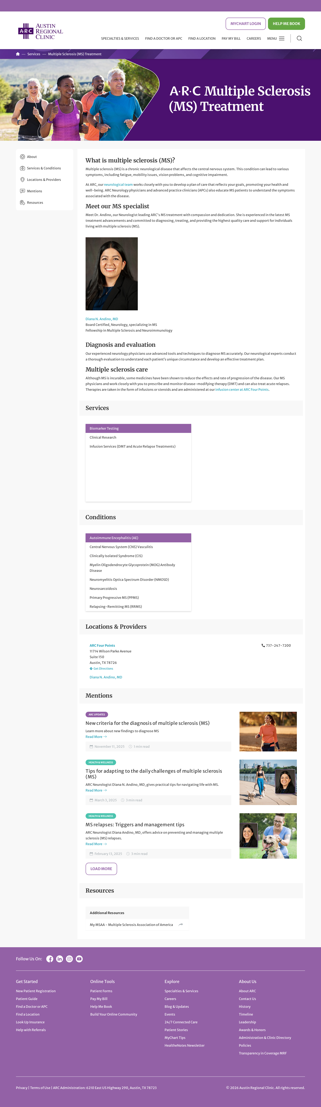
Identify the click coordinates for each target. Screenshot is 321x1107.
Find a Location (202, 38)
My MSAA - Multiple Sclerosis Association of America (131, 925)
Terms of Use (40, 1088)
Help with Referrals (31, 1030)
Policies (245, 1045)
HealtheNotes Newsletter (185, 1045)
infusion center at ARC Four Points (242, 389)
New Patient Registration (36, 991)
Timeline (246, 1014)
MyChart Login (246, 23)
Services (33, 54)
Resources (35, 202)
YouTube (79, 958)
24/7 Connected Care (181, 1022)
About (32, 157)
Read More (94, 737)
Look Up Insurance (30, 1022)
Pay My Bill (231, 38)
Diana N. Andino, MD (102, 319)
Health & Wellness (101, 762)
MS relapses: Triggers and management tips (135, 825)
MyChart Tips (175, 1038)
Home (18, 54)
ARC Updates (97, 714)
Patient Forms (101, 991)
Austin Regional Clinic (40, 31)
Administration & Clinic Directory (265, 1038)
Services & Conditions (44, 168)
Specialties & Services (181, 991)
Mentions (34, 191)
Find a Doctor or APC (163, 38)
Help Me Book (286, 23)
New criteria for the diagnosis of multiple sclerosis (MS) (148, 723)
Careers (254, 38)
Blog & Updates (177, 1007)
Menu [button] (272, 38)
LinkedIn (59, 958)
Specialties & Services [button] (120, 38)
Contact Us (247, 999)
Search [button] (299, 38)
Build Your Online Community (113, 1014)
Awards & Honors (252, 1030)
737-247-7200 (278, 645)
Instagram (69, 958)
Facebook (49, 958)
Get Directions (103, 668)
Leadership (247, 1022)
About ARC (247, 991)
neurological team (118, 184)
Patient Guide (26, 999)
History (245, 1007)
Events (170, 1014)
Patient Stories (176, 1030)
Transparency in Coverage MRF (263, 1053)
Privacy (21, 1088)
